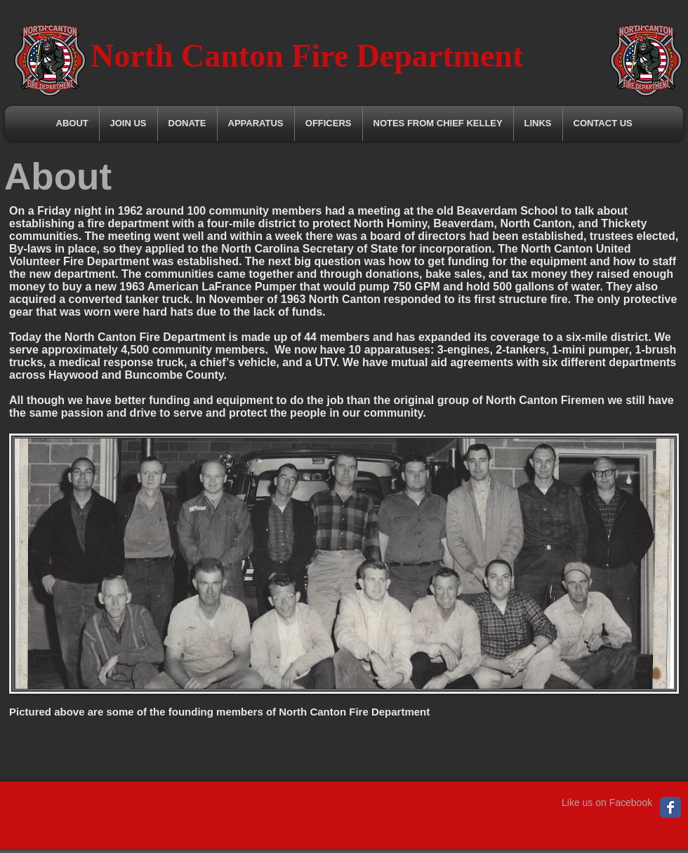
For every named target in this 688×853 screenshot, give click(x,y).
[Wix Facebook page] (670, 807)
